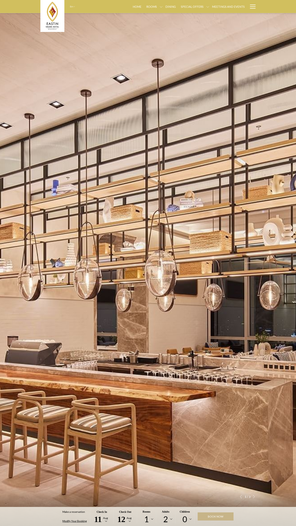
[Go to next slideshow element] (254, 496)
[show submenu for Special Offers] (187, 6)
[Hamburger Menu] (251, 6)
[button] (101, 516)
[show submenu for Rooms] (140, 6)
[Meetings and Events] (208, 6)
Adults (165, 511)
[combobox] (146, 519)
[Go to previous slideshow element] (241, 496)
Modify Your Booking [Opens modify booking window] (74, 521)
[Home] (116, 6)
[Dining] (150, 6)
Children (185, 511)
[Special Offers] (171, 6)
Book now (215, 516)
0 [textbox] (185, 519)
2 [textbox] (165, 519)
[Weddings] (237, 6)
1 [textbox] (146, 519)
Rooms (146, 511)
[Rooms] (131, 6)
